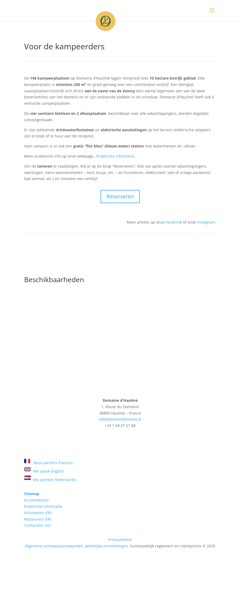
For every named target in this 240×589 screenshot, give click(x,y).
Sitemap (31, 493)
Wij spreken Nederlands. (50, 479)
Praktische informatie (115, 156)
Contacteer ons (37, 525)
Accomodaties (36, 500)
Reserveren (120, 196)
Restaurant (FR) (37, 519)
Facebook (173, 222)
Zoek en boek (120, 443)
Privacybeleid (120, 539)
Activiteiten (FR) (37, 512)
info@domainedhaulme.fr (120, 419)
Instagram (205, 222)
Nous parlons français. (49, 462)
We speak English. (44, 471)
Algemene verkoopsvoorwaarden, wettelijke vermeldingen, (77, 545)
